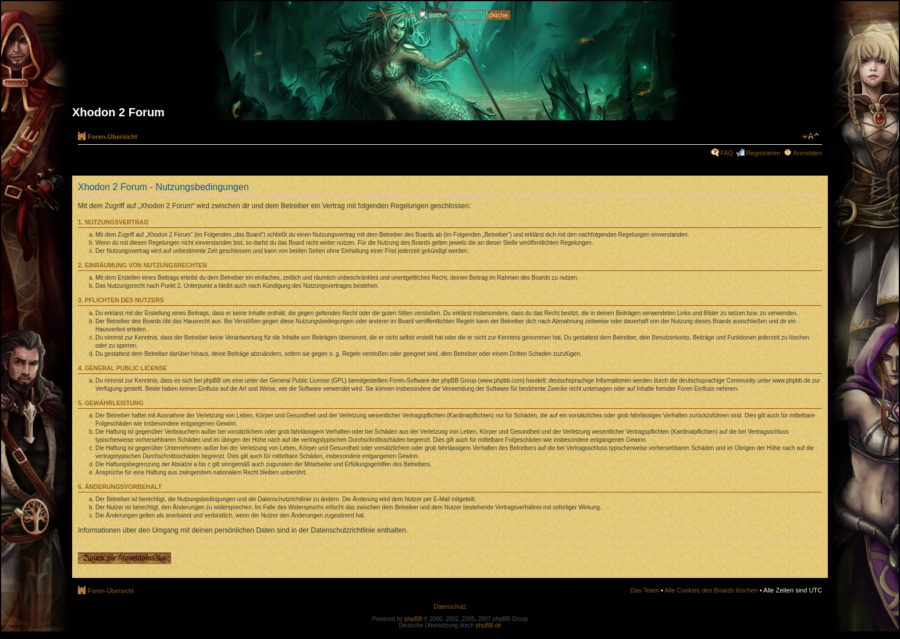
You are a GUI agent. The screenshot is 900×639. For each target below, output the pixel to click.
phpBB (413, 619)
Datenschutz (450, 607)
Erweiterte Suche (392, 13)
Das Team (644, 590)
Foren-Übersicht (112, 136)
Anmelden (807, 152)
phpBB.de (488, 625)
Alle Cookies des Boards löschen (711, 590)
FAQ (726, 152)
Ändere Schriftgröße (810, 136)
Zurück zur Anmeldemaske (124, 558)
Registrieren (763, 152)
